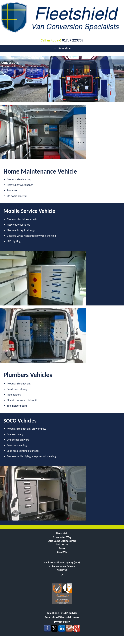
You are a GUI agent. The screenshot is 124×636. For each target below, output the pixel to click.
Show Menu (62, 48)
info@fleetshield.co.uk (66, 617)
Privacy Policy (62, 621)
